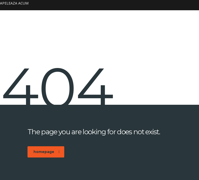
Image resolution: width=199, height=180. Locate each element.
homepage (47, 152)
